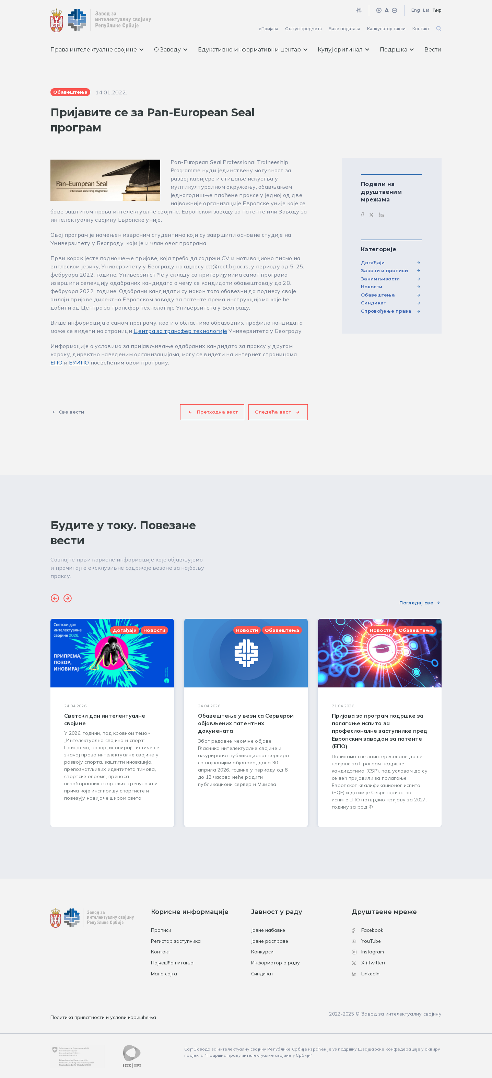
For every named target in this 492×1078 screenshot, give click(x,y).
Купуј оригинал (343, 49)
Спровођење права (386, 311)
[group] (112, 723)
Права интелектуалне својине (96, 49)
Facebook (367, 930)
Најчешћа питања (172, 963)
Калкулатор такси (386, 28)
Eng (415, 10)
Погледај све (416, 602)
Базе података (344, 28)
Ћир (437, 10)
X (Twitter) (368, 963)
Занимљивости (380, 278)
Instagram (368, 952)
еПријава (268, 28)
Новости (371, 286)
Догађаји (373, 262)
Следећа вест (273, 412)
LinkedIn (365, 974)
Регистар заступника (176, 941)
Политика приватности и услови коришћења (103, 1017)
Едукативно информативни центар (252, 49)
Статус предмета (303, 28)
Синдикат (373, 302)
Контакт (421, 28)
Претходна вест (217, 412)
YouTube (366, 941)
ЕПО (56, 362)
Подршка (397, 49)
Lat (426, 10)
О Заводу (170, 49)
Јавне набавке (268, 930)
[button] (54, 599)
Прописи (161, 930)
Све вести (71, 412)
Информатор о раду (275, 963)
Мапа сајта (164, 974)
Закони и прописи (384, 270)
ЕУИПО (79, 362)
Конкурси (262, 952)
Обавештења (378, 295)
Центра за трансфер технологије (180, 330)
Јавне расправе (269, 941)
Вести (433, 49)
